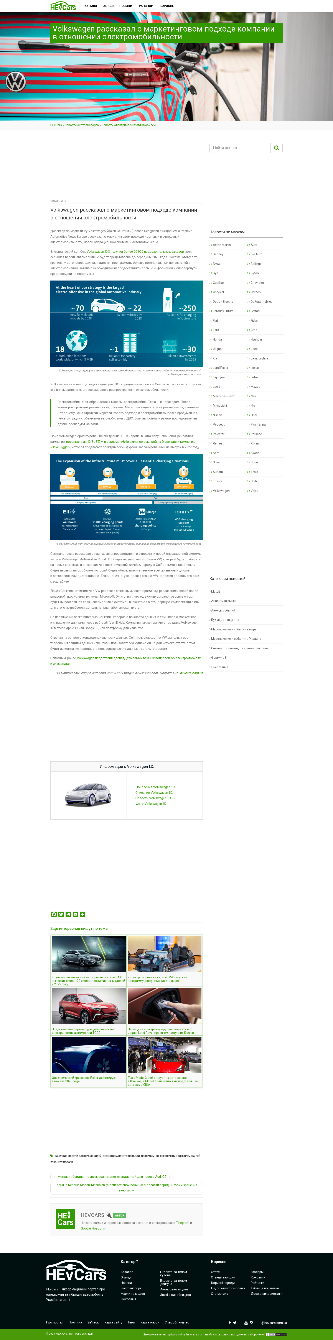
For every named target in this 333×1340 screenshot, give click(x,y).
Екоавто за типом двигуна (173, 1282)
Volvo (252, 491)
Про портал (54, 1322)
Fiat (213, 320)
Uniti (252, 481)
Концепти (258, 1277)
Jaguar (216, 349)
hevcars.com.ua (191, 673)
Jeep (252, 349)
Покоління (128, 1299)
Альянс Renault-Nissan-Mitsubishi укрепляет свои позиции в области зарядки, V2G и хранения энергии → (126, 1188)
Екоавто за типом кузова (173, 1273)
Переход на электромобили (121, 1156)
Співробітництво (177, 1322)
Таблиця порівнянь (265, 1288)
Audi (252, 245)
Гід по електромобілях (228, 1288)
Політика (75, 1322)
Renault (216, 443)
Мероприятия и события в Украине (235, 638)
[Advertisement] (126, 165)
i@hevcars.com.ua (274, 1323)
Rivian (253, 443)
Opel (252, 415)
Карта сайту (113, 1322)
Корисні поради (223, 1283)
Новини (126, 1283)
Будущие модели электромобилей (78, 1156)
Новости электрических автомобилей (129, 125)
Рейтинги (257, 1283)
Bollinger (255, 264)
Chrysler (216, 292)
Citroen (254, 292)
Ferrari (253, 311)
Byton (253, 273)
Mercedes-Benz (222, 396)
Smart (215, 462)
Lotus (252, 377)
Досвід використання (267, 1294)
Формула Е (218, 657)
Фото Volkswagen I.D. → (153, 804)
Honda (215, 339)
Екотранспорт (131, 1288)
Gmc (252, 330)
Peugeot (217, 424)
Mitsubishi (218, 405)
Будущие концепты (224, 620)
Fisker (253, 320)
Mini (251, 396)
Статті (215, 1272)
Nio (251, 405)
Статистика (219, 1294)
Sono (252, 462)
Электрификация (61, 1161)
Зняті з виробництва (175, 1295)
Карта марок (149, 1322)
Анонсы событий (222, 610)
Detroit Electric (221, 301)
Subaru (216, 472)
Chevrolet (255, 282)
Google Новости (93, 1228)
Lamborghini (257, 358)
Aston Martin (220, 245)
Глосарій (257, 1272)
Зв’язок (93, 1322)
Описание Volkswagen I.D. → (156, 793)
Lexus (253, 367)
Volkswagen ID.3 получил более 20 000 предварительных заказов (135, 252)
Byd (213, 273)
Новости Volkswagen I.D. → (155, 798)
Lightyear (217, 377)
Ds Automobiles (259, 301)
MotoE (214, 591)
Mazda (253, 386)
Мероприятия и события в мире (233, 629)
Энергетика (218, 667)
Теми (131, 1322)
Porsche (254, 434)
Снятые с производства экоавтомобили (239, 648)
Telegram (182, 1223)
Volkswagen (219, 491)
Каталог (127, 1272)
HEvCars (56, 125)
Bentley (216, 254)
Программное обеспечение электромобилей (170, 1156)
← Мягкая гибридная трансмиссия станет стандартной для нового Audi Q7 (110, 1177)
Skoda (253, 453)
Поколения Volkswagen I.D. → (157, 787)
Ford (214, 330)
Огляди (126, 1277)
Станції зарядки (223, 1277)
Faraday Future (221, 311)
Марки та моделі (133, 1294)
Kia (213, 358)
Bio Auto (254, 254)
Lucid (214, 386)
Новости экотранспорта (82, 125)
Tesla (252, 472)
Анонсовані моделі (174, 1289)
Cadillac (216, 282)
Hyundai (254, 339)
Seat (214, 453)
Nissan (215, 415)
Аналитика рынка (222, 601)
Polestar (216, 434)
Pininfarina (256, 424)
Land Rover (218, 367)
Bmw (214, 264)
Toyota (216, 481)
